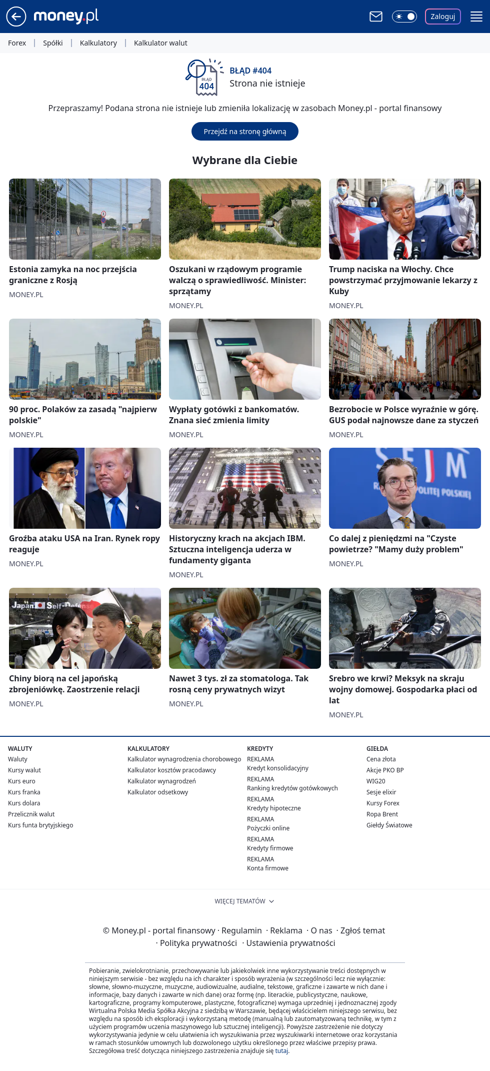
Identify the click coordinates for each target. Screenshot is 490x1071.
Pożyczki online (268, 828)
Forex (17, 43)
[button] (476, 17)
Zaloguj (443, 16)
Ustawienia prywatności (288, 942)
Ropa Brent (382, 814)
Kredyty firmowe (270, 848)
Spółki (52, 43)
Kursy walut (24, 770)
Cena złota (381, 759)
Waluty (18, 759)
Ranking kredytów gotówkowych (292, 788)
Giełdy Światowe (389, 825)
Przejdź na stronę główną (245, 131)
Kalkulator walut (161, 43)
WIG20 (376, 781)
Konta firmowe (267, 868)
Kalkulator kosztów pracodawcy (172, 770)
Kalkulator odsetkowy (158, 792)
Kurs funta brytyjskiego (40, 825)
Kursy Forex (383, 803)
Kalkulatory (98, 43)
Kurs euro (22, 781)
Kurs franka (24, 792)
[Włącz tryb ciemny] (404, 17)
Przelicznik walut (31, 814)
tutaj (281, 1050)
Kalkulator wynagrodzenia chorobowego (184, 759)
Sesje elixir (381, 792)
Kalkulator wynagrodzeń (162, 781)
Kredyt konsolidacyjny (277, 768)
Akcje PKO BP (385, 770)
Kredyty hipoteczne (274, 808)
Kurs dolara (24, 803)
